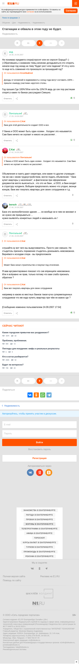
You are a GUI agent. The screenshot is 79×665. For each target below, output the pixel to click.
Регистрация (40, 458)
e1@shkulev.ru (34, 640)
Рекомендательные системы (14, 649)
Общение (6, 23)
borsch (13, 204)
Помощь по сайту (12, 580)
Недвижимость (24, 23)
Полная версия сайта (14, 576)
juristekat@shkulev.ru (11, 645)
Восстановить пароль (39, 449)
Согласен (71, 10)
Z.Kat (12, 149)
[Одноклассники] (48, 472)
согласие (30, 12)
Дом (14, 23)
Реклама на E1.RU (50, 576)
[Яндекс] (39, 472)
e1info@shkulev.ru (67, 643)
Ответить (8, 99)
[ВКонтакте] (30, 472)
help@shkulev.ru (22, 647)
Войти (39, 442)
